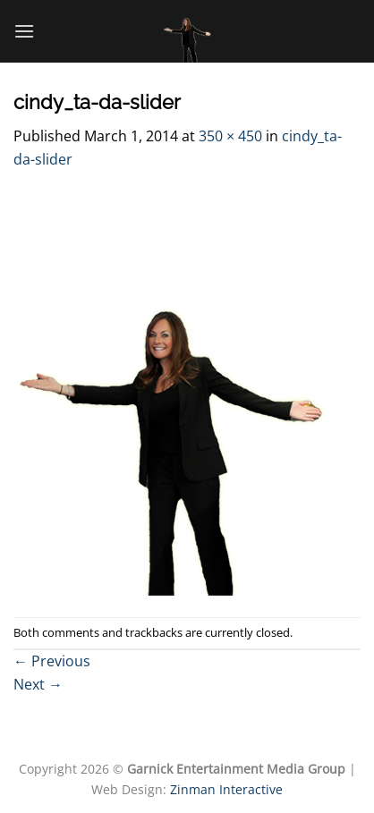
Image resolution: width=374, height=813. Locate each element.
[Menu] (24, 31)
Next (38, 684)
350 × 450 (230, 136)
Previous (51, 661)
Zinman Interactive (226, 789)
